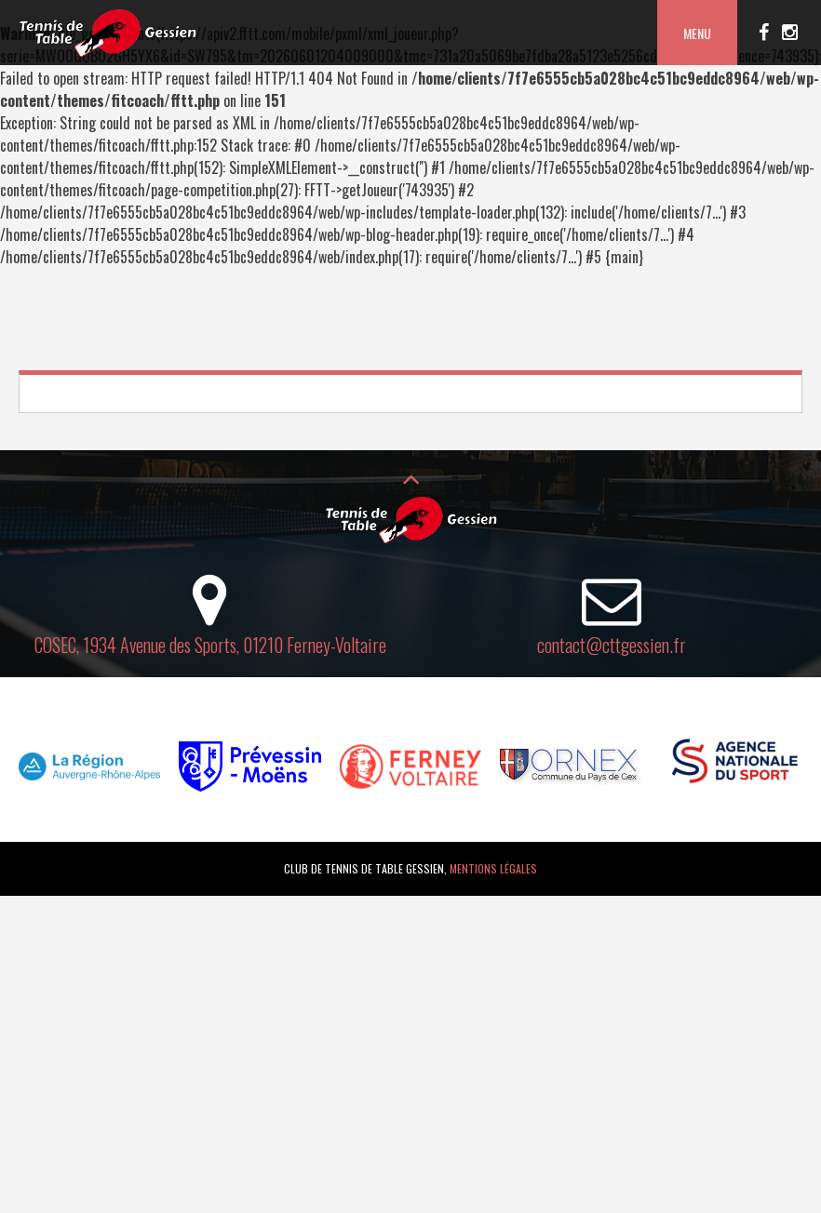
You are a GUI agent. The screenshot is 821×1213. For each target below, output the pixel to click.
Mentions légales (493, 868)
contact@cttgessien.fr (611, 645)
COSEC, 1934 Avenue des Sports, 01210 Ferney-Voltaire (210, 645)
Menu (697, 33)
